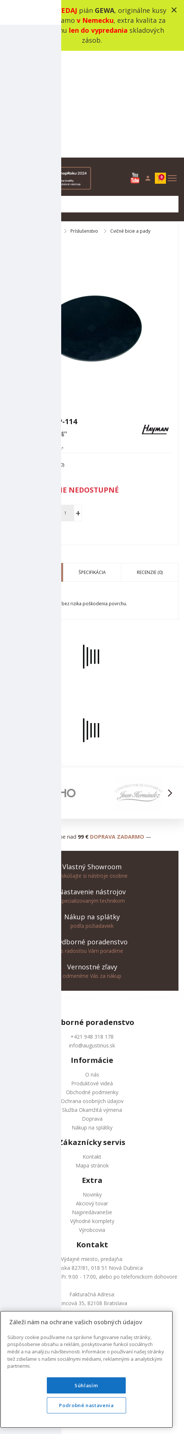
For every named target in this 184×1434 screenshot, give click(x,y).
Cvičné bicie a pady (130, 124)
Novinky (92, 1087)
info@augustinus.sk (92, 938)
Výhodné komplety (92, 1114)
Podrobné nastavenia (86, 1405)
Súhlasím (86, 1385)
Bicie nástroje (44, 124)
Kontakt (92, 1049)
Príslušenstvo (84, 124)
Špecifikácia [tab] (92, 465)
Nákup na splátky (92, 1020)
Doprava (92, 1011)
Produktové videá (92, 976)
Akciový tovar (92, 1096)
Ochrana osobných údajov (92, 994)
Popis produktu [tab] (34, 465)
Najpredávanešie (92, 1105)
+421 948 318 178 (92, 929)
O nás (92, 967)
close (174, 10)
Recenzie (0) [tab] (150, 465)
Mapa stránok (92, 1058)
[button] (14, 686)
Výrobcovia (92, 1123)
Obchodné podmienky (92, 985)
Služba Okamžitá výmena (92, 1003)
